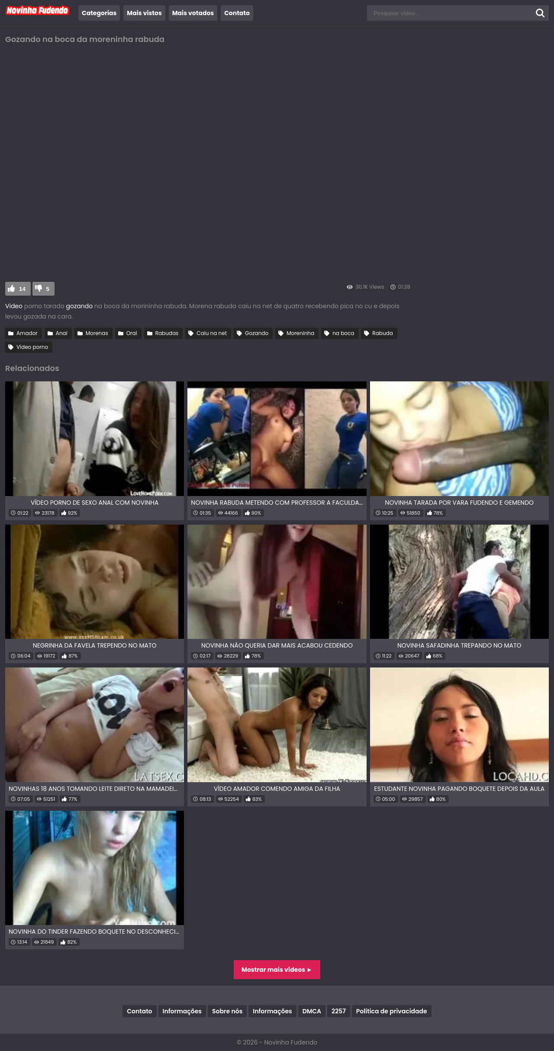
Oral (131, 333)
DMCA (312, 1011)
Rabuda (382, 333)
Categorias (99, 13)
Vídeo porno (32, 347)
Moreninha (300, 333)
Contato (237, 13)
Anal (62, 333)
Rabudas (167, 333)
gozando (78, 306)
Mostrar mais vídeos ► (277, 969)
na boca (343, 333)
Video (14, 306)
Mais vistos (144, 13)
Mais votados (193, 13)
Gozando (256, 333)
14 (22, 289)
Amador (27, 333)
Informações (182, 1011)
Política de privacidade (391, 1011)
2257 (339, 1011)
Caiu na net (211, 333)
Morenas (97, 333)
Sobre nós (227, 1011)
